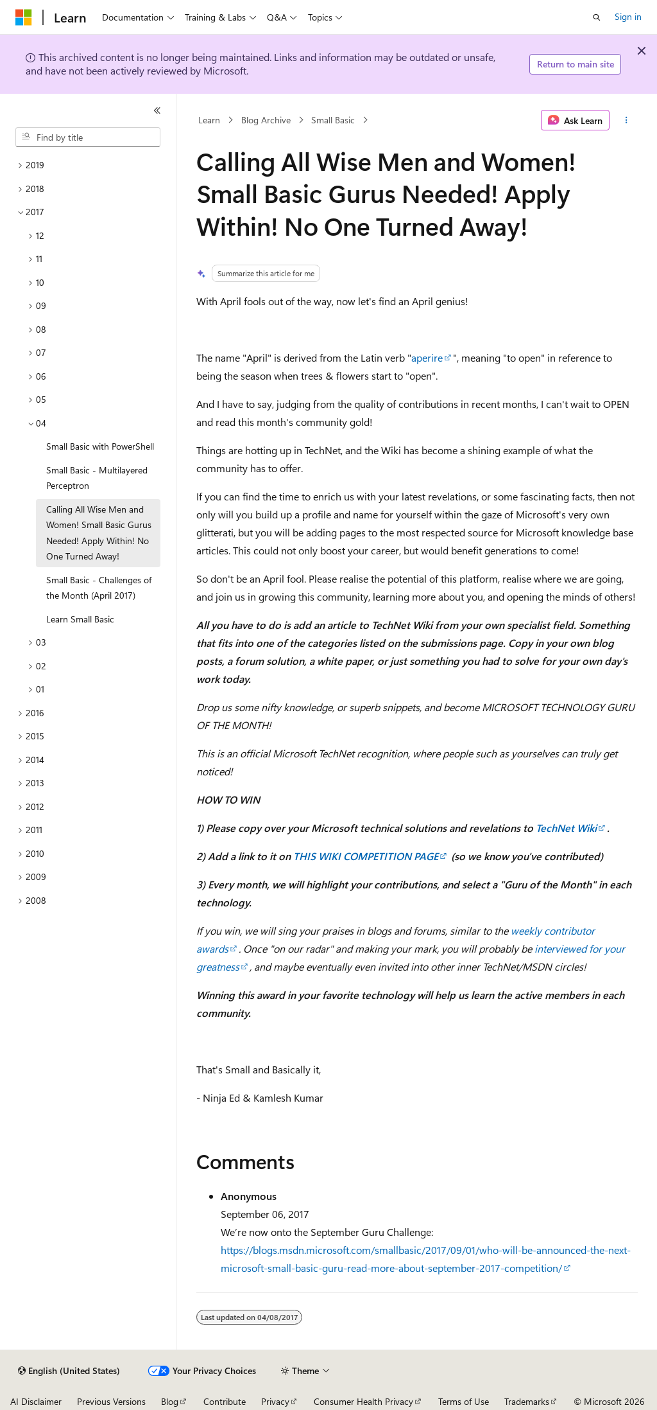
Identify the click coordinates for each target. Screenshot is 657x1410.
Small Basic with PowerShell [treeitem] (100, 446)
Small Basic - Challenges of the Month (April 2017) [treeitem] (98, 588)
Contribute (224, 1401)
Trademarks (526, 1401)
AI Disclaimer (36, 1401)
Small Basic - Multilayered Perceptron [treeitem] (97, 478)
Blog (169, 1401)
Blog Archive (266, 120)
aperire (427, 357)
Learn (209, 120)
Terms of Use (463, 1401)
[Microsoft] (23, 17)
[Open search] (597, 17)
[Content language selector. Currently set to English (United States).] (69, 1371)
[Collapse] (157, 110)
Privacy (275, 1401)
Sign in (628, 16)
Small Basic (333, 120)
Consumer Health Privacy (363, 1401)
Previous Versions (111, 1401)
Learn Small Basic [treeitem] (80, 619)
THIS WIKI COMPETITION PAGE (365, 856)
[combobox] (87, 137)
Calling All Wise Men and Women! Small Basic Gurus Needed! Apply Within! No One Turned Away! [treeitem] (98, 533)
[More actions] (626, 120)
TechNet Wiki (566, 827)
